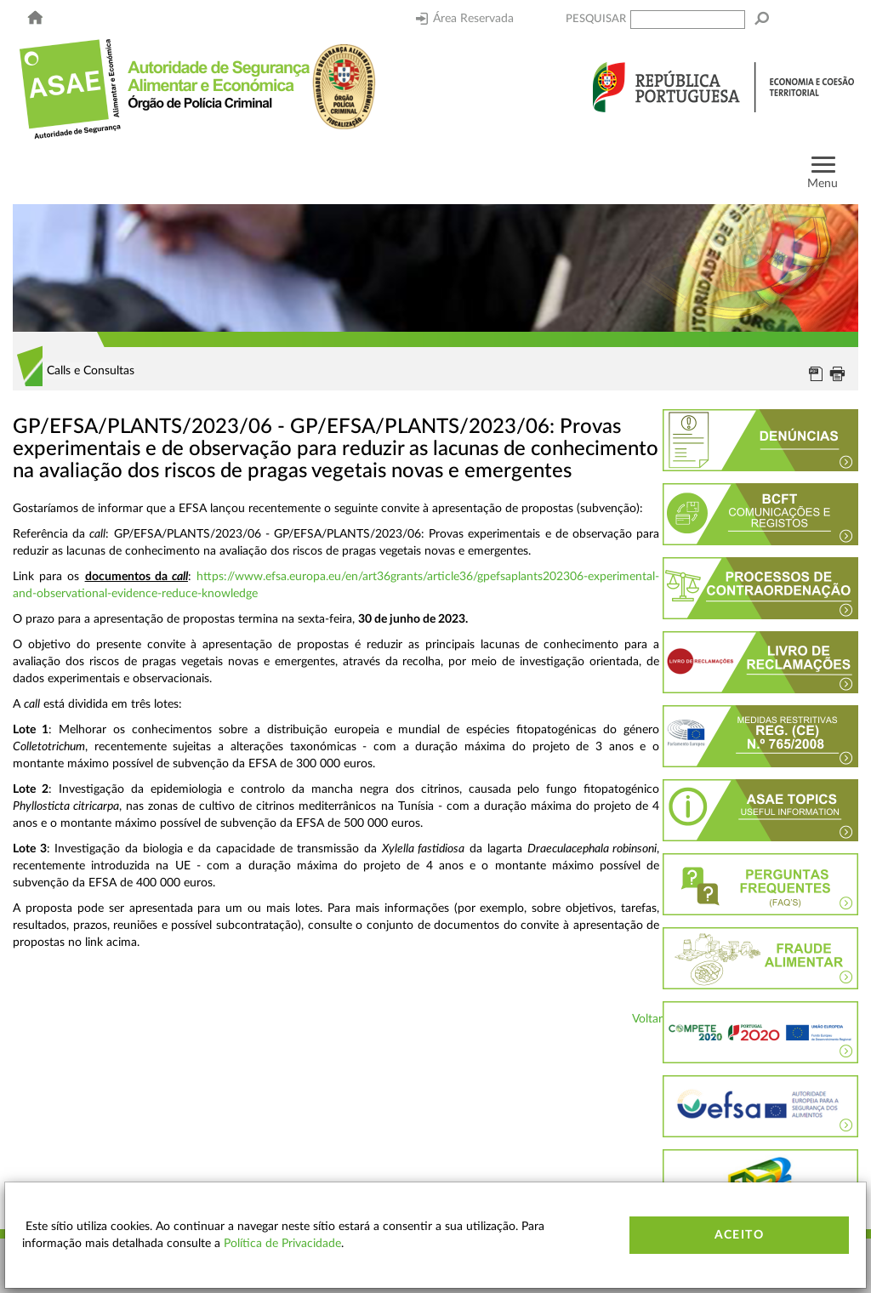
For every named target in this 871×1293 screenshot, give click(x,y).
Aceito (739, 1235)
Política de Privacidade (282, 1244)
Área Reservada (465, 18)
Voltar (647, 1019)
